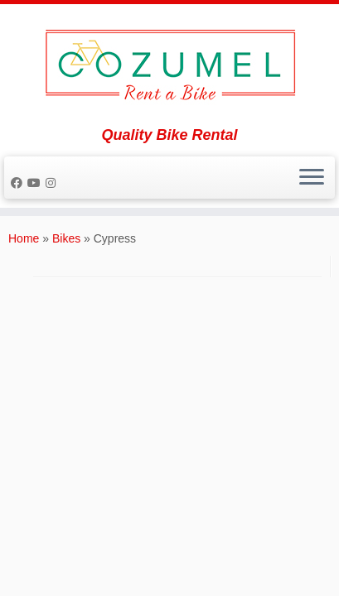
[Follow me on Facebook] (19, 183)
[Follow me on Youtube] (36, 183)
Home (23, 238)
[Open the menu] (311, 178)
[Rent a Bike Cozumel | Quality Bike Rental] (169, 65)
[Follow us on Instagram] (53, 183)
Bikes (66, 238)
